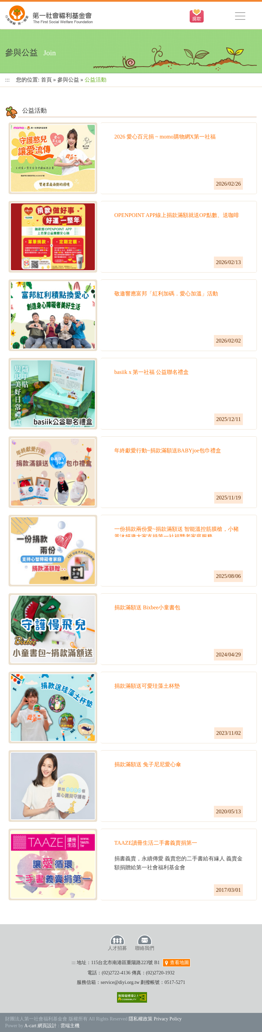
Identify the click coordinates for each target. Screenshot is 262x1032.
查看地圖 (176, 962)
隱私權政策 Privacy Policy (155, 1018)
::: (7, 80)
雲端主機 (69, 1025)
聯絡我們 (144, 942)
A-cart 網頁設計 (40, 1025)
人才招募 (117, 942)
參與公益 (68, 80)
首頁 (46, 80)
